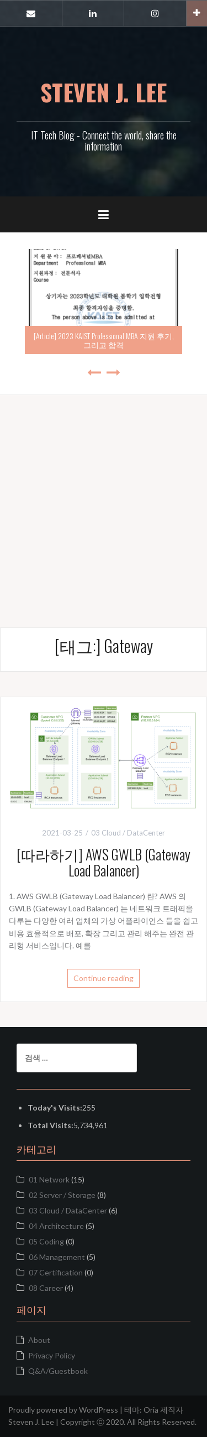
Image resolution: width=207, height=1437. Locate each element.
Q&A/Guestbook (58, 1371)
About (39, 1340)
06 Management (57, 1257)
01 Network (49, 1179)
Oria (151, 1409)
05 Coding (46, 1241)
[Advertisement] (103, 499)
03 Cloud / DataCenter (128, 832)
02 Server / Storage (62, 1195)
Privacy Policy (51, 1355)
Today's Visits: (55, 1107)
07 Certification (56, 1272)
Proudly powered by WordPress (63, 1409)
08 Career (46, 1288)
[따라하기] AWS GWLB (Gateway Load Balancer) (103, 862)
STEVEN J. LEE (103, 92)
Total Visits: (50, 1125)
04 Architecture (56, 1226)
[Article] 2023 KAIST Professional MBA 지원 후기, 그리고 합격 (104, 340)
